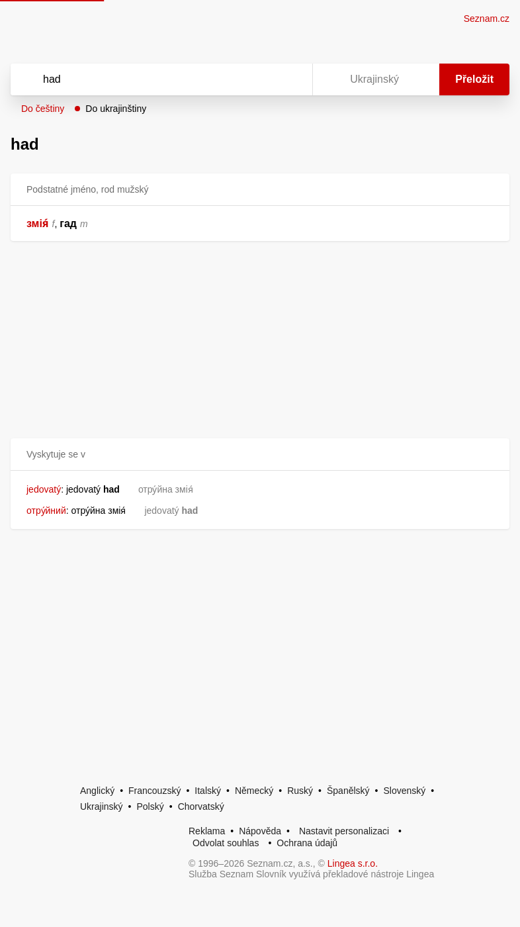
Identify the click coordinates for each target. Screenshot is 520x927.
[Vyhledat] (144, 79)
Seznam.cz (486, 18)
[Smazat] (260, 79)
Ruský (300, 790)
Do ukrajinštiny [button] (115, 108)
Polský (149, 806)
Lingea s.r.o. (352, 863)
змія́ (37, 223)
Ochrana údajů (307, 843)
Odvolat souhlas (226, 843)
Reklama (207, 831)
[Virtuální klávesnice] (289, 79)
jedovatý (43, 489)
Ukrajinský (101, 806)
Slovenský (404, 790)
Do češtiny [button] (42, 108)
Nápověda (260, 831)
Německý (254, 790)
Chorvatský (201, 806)
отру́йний (46, 510)
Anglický (97, 790)
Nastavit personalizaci (344, 831)
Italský (208, 790)
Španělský (348, 790)
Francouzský (154, 790)
